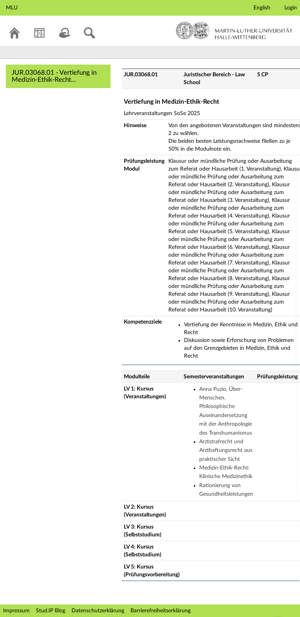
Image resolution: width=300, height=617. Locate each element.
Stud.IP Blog (50, 610)
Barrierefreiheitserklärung (160, 610)
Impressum (16, 610)
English (262, 8)
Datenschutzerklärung (97, 610)
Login (290, 8)
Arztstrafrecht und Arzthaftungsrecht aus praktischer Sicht (225, 450)
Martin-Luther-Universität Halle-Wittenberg (234, 30)
